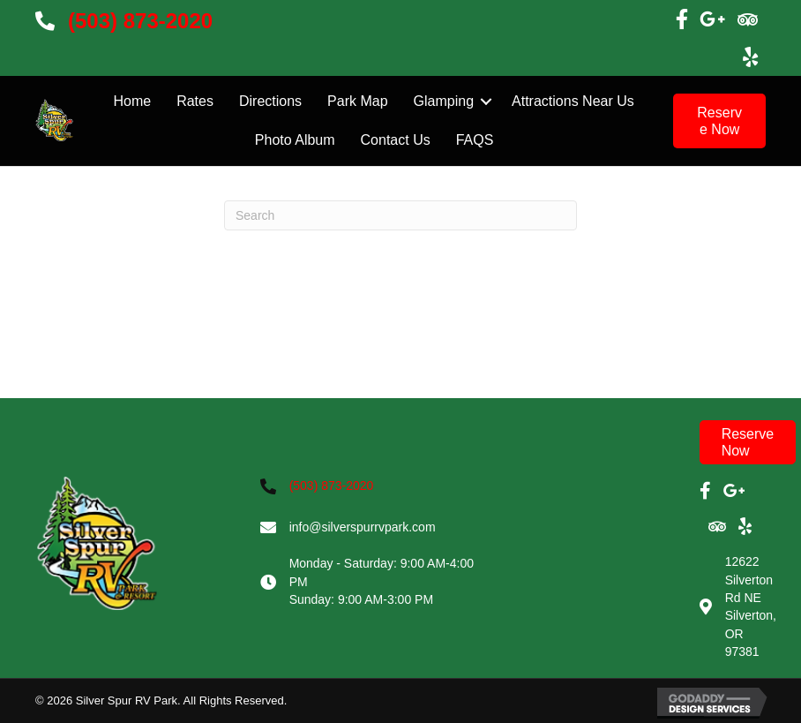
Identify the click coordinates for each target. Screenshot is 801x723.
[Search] (400, 215)
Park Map (357, 101)
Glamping (444, 101)
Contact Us (395, 139)
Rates (194, 101)
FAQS (475, 139)
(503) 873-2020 (140, 21)
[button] (719, 121)
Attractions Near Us (573, 101)
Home (132, 101)
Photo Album (295, 139)
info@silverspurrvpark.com (362, 527)
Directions (270, 101)
